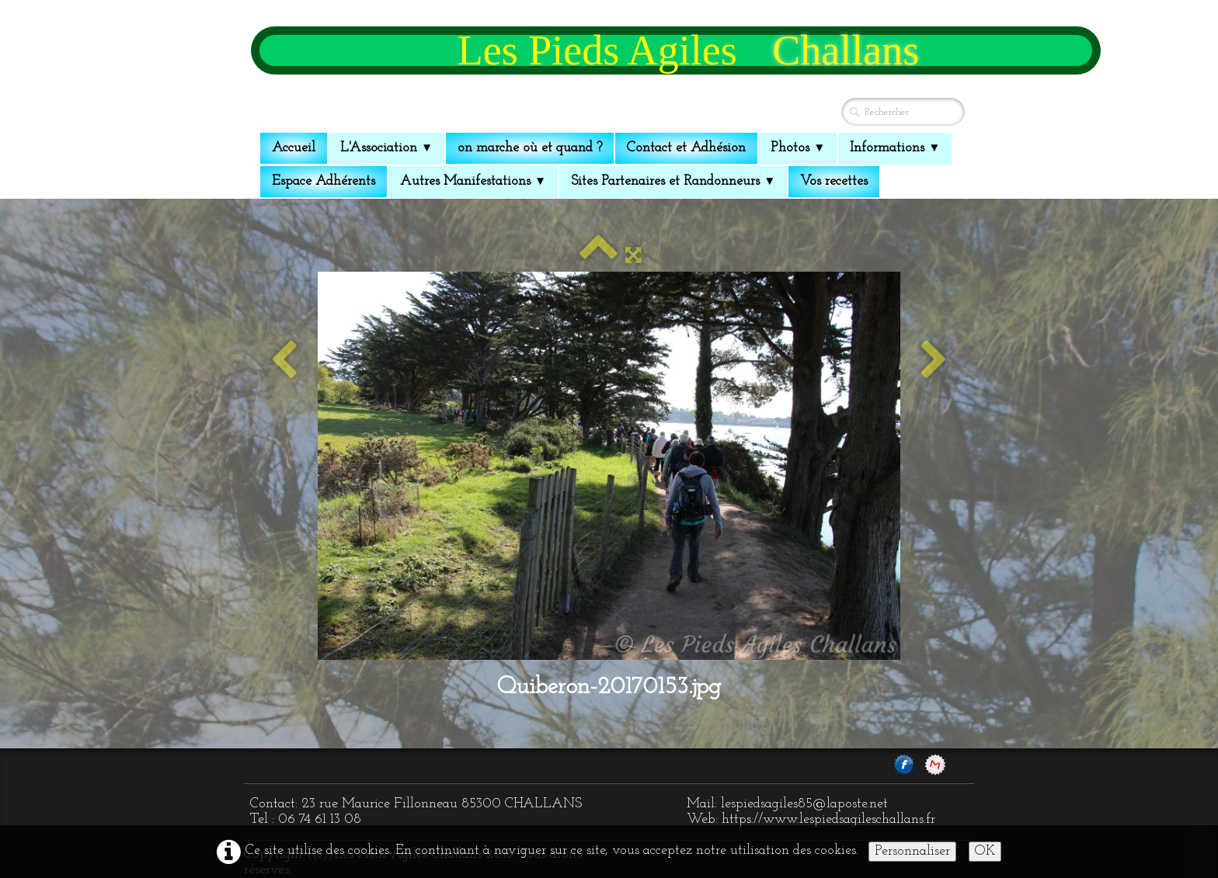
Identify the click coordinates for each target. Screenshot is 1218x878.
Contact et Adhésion (686, 148)
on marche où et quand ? (530, 148)
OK (985, 851)
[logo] (676, 50)
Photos (798, 148)
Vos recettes (834, 181)
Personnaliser (912, 851)
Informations (895, 148)
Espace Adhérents (323, 181)
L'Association (386, 148)
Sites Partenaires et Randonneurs (673, 181)
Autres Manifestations (473, 181)
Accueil (293, 148)
